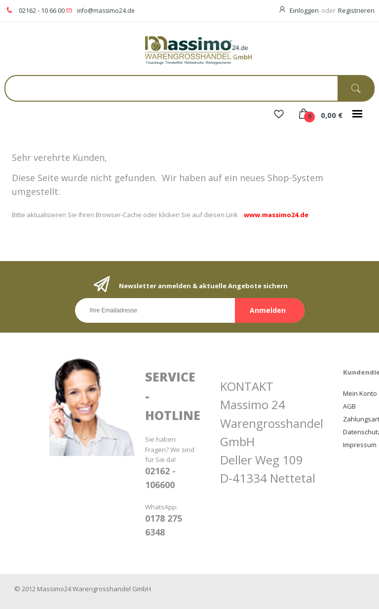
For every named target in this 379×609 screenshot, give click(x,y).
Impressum (360, 444)
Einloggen (304, 10)
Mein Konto (360, 393)
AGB (349, 406)
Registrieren (356, 10)
